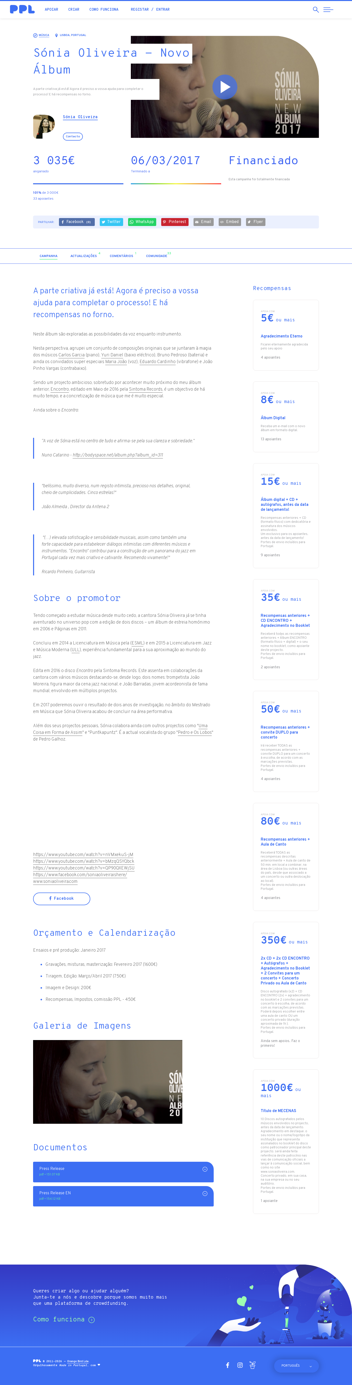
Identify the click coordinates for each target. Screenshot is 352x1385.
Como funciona (103, 9)
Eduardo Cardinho (158, 362)
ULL (76, 650)
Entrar (163, 9)
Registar (140, 9)
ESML (137, 643)
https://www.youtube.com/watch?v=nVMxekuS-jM (83, 855)
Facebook (76, 222)
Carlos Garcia (71, 355)
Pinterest (174, 222)
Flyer (255, 222)
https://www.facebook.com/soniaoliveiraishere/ (80, 875)
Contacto (73, 137)
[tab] (48, 256)
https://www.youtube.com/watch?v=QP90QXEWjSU (84, 868)
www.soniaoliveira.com (55, 882)
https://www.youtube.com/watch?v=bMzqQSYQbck (83, 861)
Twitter (111, 222)
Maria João (116, 362)
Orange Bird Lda (78, 1361)
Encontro (59, 389)
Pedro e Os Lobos (195, 733)
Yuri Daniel (112, 355)
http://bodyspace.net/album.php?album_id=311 (118, 455)
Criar (73, 9)
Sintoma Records (145, 389)
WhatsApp (142, 222)
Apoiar (51, 9)
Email (203, 222)
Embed (229, 222)
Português (291, 1366)
